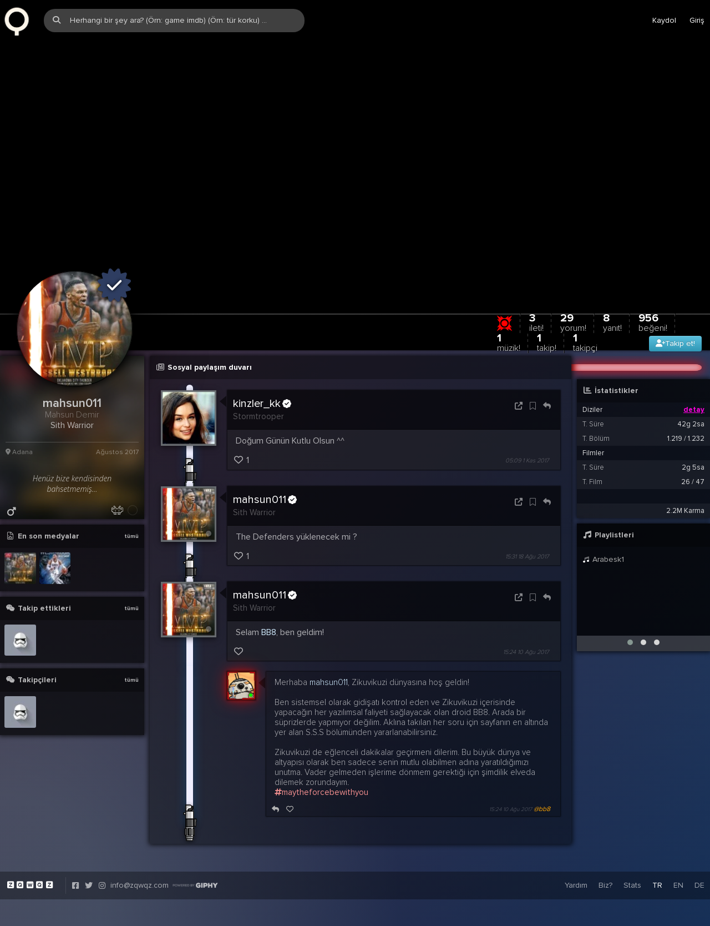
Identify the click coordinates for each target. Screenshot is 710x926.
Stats (632, 841)
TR (657, 841)
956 (652, 278)
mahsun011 (265, 454)
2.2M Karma (685, 466)
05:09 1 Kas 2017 (527, 416)
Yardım (576, 841)
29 (573, 278)
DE (699, 841)
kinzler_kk (262, 359)
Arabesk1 (603, 515)
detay (693, 365)
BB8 (268, 587)
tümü (131, 492)
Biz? (605, 841)
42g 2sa (690, 379)
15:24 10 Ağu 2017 (526, 607)
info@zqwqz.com (139, 841)
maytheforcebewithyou (321, 748)
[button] (630, 597)
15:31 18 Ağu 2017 (527, 512)
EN (678, 841)
